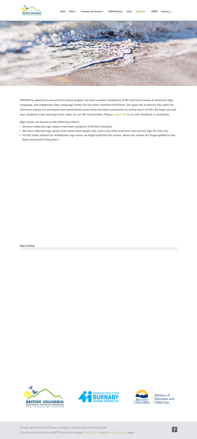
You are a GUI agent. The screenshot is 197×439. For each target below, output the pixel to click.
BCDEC (171, 11)
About (88, 11)
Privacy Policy (92, 432)
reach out (120, 114)
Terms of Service (116, 432)
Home (79, 11)
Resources (156, 11)
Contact (181, 11)
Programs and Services (107, 11)
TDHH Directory (132, 11)
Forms (146, 11)
